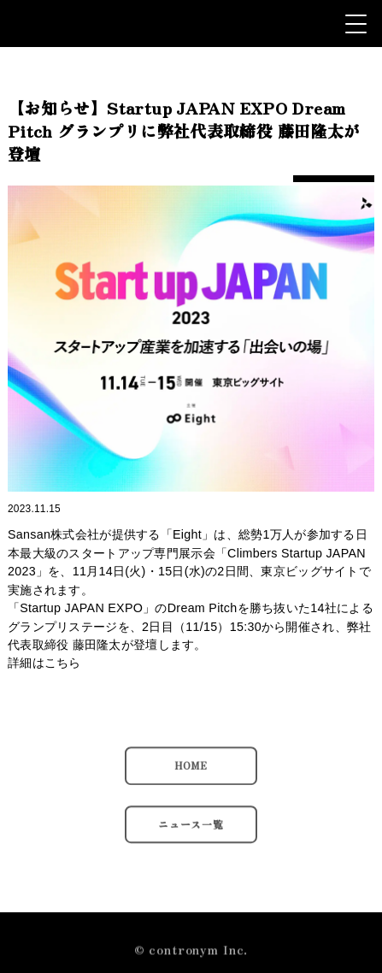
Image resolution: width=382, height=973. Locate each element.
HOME (191, 771)
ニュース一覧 (191, 830)
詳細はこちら (44, 662)
